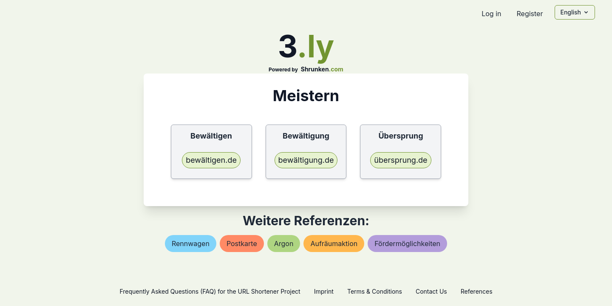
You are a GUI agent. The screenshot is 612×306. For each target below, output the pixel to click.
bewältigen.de (211, 160)
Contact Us (431, 291)
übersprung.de (400, 160)
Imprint (324, 291)
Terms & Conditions (374, 291)
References (477, 291)
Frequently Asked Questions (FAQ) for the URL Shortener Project (209, 291)
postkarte (242, 243)
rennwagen (191, 243)
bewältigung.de (306, 160)
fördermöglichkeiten (407, 243)
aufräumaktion (333, 243)
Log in (491, 13)
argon (284, 243)
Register (529, 13)
